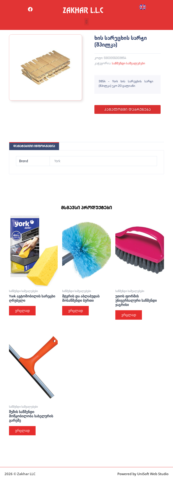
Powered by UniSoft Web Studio (142, 474)
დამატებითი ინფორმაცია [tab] (34, 146)
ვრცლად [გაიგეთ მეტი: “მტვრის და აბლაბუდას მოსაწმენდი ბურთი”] (75, 311)
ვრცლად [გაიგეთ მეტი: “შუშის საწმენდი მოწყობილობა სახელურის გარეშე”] (22, 431)
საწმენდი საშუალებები (128, 63)
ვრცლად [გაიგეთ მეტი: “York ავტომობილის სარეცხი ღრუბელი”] (22, 311)
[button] (86, 21)
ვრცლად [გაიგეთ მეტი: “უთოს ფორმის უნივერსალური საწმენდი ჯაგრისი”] (129, 315)
